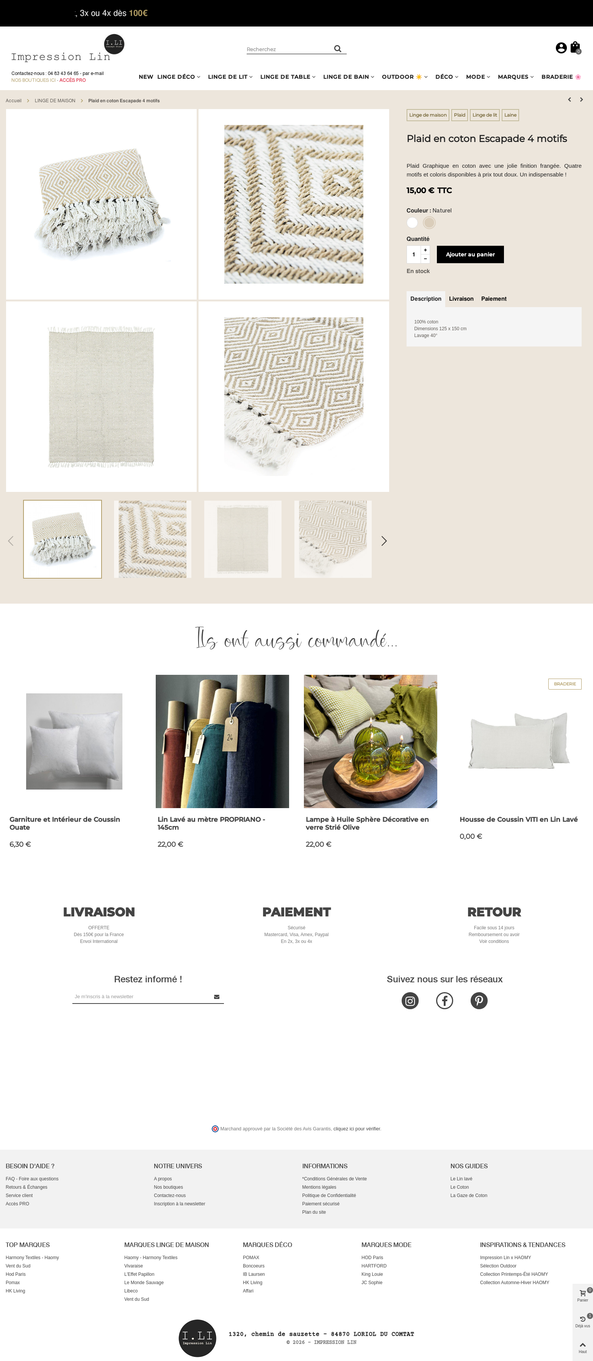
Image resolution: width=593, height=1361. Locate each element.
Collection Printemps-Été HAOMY (514, 1274)
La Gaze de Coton (469, 1195)
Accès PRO (17, 1203)
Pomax (13, 1282)
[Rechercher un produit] (338, 48)
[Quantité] (414, 254)
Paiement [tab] (494, 299)
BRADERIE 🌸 (561, 76)
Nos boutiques (168, 1187)
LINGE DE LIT (227, 76)
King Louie (372, 1274)
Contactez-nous (170, 1195)
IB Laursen (254, 1274)
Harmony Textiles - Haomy (32, 1257)
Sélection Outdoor (498, 1266)
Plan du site (314, 1212)
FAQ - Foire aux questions (32, 1179)
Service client (19, 1195)
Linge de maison (428, 115)
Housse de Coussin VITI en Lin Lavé (519, 819)
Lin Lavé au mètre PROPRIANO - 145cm (211, 823)
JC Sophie (371, 1282)
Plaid (459, 115)
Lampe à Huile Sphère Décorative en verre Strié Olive (367, 823)
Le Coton (460, 1187)
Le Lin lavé (462, 1179)
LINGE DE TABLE (285, 76)
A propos (163, 1179)
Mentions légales (319, 1187)
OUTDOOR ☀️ (402, 76)
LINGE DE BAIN (346, 76)
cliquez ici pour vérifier (356, 1129)
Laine (510, 115)
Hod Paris (16, 1274)
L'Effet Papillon (139, 1274)
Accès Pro (72, 80)
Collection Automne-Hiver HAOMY (514, 1282)
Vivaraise (133, 1266)
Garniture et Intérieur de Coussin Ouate (64, 823)
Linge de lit (485, 115)
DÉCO (444, 76)
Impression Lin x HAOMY (505, 1257)
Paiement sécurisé (321, 1203)
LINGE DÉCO (176, 76)
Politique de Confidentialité (329, 1195)
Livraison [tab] (461, 299)
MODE (475, 76)
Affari (248, 1291)
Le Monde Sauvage (144, 1282)
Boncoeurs (253, 1266)
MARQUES (513, 76)
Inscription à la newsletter (179, 1203)
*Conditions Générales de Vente (334, 1179)
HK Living (15, 1291)
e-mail (97, 73)
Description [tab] (425, 299)
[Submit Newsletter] (217, 996)
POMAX (251, 1257)
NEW (146, 76)
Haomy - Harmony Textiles (150, 1257)
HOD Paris (372, 1257)
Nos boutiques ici (33, 80)
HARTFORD (373, 1266)
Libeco (131, 1291)
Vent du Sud (18, 1266)
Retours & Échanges (26, 1187)
